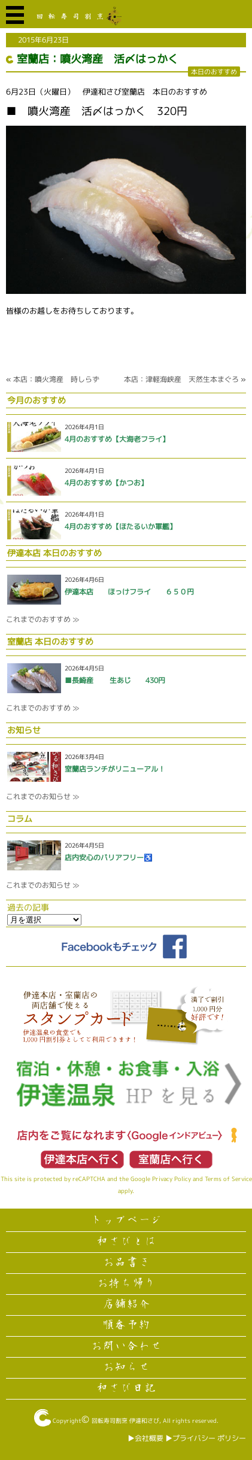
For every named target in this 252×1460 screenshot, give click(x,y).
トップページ (126, 1221)
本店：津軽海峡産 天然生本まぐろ (181, 379)
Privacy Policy (171, 1178)
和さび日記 (126, 1388)
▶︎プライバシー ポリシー (205, 1438)
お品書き (126, 1262)
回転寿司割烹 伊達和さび (125, 1420)
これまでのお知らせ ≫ (42, 796)
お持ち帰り (126, 1283)
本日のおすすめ (214, 71)
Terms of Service (228, 1178)
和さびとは (126, 1241)
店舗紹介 (126, 1304)
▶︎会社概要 (145, 1438)
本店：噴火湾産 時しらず (56, 379)
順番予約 (126, 1325)
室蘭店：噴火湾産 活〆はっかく (97, 58)
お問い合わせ (126, 1346)
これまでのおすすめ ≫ (42, 619)
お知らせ (126, 1367)
